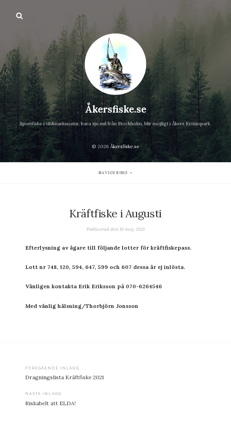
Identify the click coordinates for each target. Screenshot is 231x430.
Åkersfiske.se (115, 109)
